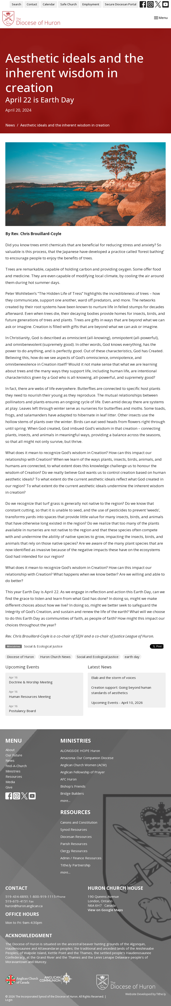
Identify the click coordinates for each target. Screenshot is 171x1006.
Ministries (13, 771)
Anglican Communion (56, 978)
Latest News (100, 667)
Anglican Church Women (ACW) (83, 765)
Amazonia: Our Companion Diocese (87, 758)
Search (16, 4)
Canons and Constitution (78, 822)
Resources (14, 776)
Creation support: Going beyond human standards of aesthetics (121, 690)
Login (8, 1000)
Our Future (14, 755)
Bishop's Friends (73, 786)
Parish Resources (73, 843)
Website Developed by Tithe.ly (145, 994)
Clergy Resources (74, 851)
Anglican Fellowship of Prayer (82, 772)
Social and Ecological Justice (97, 656)
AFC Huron (68, 779)
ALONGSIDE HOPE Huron (80, 750)
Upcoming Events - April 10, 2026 (117, 702)
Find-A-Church (16, 766)
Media (10, 782)
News (10, 125)
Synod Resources (73, 829)
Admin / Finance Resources (81, 858)
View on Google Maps (105, 910)
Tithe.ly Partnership (75, 865)
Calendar (49, 4)
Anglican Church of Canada (22, 979)
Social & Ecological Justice (43, 646)
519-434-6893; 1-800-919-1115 (31, 896)
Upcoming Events (22, 667)
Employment (90, 4)
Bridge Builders (72, 793)
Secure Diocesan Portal (120, 4)
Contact (32, 4)
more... (65, 800)
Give (9, 787)
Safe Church (68, 4)
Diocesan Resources (76, 836)
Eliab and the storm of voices (113, 677)
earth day (132, 656)
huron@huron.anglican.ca (24, 906)
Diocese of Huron (20, 656)
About (10, 749)
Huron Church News (55, 656)
